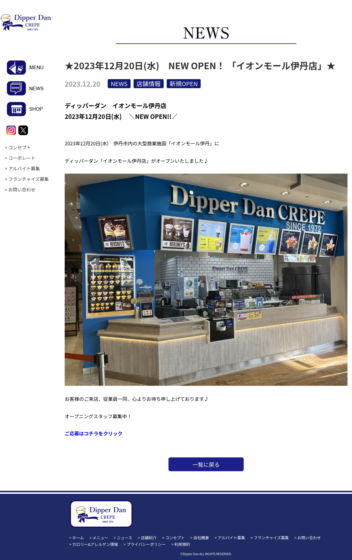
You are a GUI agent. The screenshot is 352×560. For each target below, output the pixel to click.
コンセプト (19, 147)
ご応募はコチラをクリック (93, 433)
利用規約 (182, 544)
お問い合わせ (22, 189)
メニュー (100, 537)
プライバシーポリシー (146, 544)
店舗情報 (149, 83)
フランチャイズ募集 (28, 179)
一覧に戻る (206, 464)
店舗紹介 (148, 537)
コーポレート (22, 158)
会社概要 (201, 537)
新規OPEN (184, 83)
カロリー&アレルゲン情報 (95, 544)
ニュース (124, 537)
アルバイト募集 (24, 168)
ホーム (78, 537)
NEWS (119, 83)
